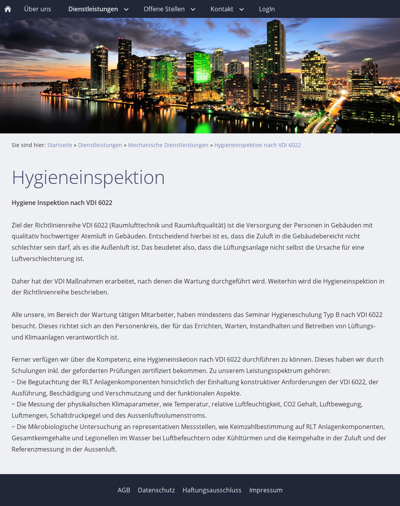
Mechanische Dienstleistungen (168, 145)
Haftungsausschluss (212, 490)
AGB (124, 490)
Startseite (59, 145)
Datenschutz (156, 490)
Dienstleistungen (100, 145)
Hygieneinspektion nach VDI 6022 (257, 145)
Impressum (266, 490)
